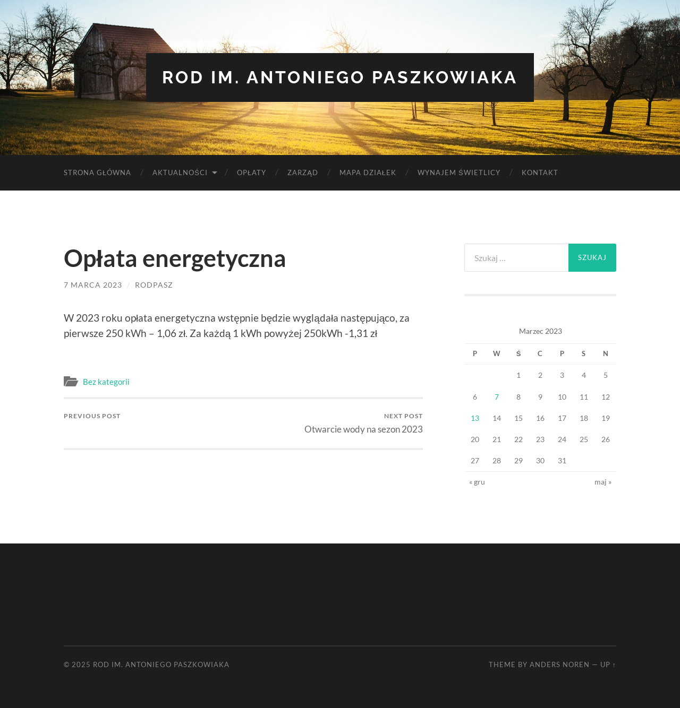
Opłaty (251, 172)
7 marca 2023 (93, 284)
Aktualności (180, 172)
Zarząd (302, 172)
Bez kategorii (106, 381)
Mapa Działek (367, 172)
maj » (602, 481)
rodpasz (154, 284)
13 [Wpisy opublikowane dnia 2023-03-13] (475, 417)
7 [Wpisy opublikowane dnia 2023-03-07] (497, 396)
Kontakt (540, 172)
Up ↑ (608, 664)
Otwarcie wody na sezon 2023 (363, 423)
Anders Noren (560, 664)
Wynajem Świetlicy (459, 172)
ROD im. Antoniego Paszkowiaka (340, 77)
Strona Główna (97, 172)
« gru (477, 481)
